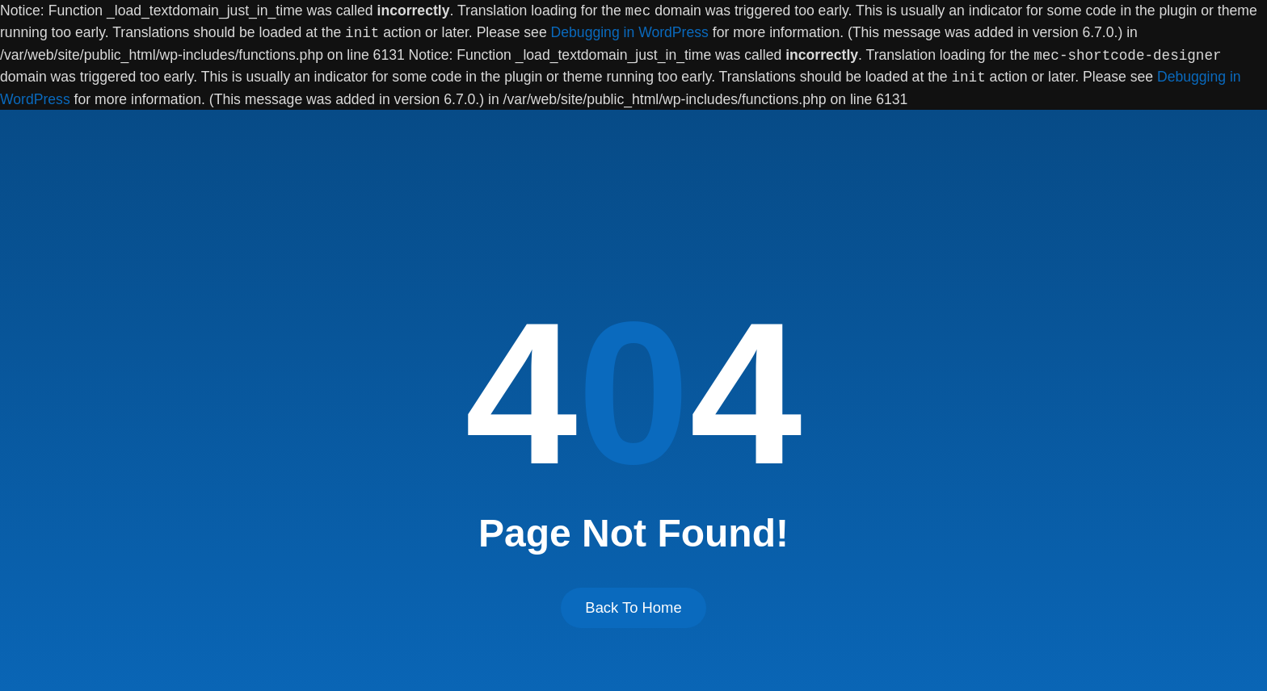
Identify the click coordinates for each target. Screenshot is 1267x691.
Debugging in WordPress (630, 33)
